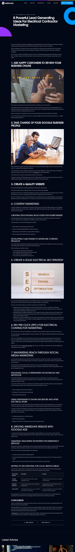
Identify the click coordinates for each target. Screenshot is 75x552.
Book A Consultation (67, 2)
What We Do (41, 3)
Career (49, 3)
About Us (32, 3)
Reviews (56, 3)
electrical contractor (27, 345)
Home (25, 3)
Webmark (14, 513)
